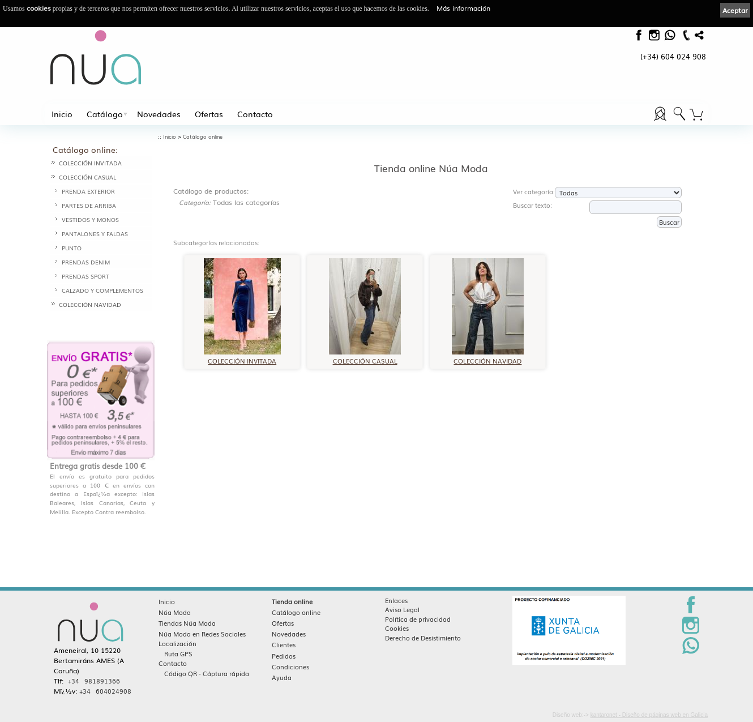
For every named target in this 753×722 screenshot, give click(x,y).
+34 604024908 (105, 690)
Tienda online (292, 601)
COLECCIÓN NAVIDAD (90, 304)
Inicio (62, 113)
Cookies (397, 628)
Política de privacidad (418, 618)
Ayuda (282, 677)
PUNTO (72, 247)
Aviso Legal (402, 609)
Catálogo (105, 113)
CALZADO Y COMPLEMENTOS (102, 290)
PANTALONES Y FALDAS (95, 233)
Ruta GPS (178, 653)
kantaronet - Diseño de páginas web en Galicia (649, 715)
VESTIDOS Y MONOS (90, 219)
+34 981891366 (94, 680)
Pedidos (284, 655)
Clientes (284, 644)
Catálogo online (203, 136)
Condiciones (290, 666)
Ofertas (209, 113)
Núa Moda (175, 612)
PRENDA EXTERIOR (88, 191)
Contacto (255, 113)
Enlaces (396, 600)
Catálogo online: (85, 149)
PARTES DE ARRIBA (89, 205)
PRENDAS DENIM (86, 262)
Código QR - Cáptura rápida (206, 673)
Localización (177, 643)
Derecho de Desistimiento (423, 637)
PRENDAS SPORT (85, 276)
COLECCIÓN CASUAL (87, 177)
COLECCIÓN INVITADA (90, 163)
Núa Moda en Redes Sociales (202, 633)
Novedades (159, 113)
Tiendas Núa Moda (187, 622)
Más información (463, 8)
